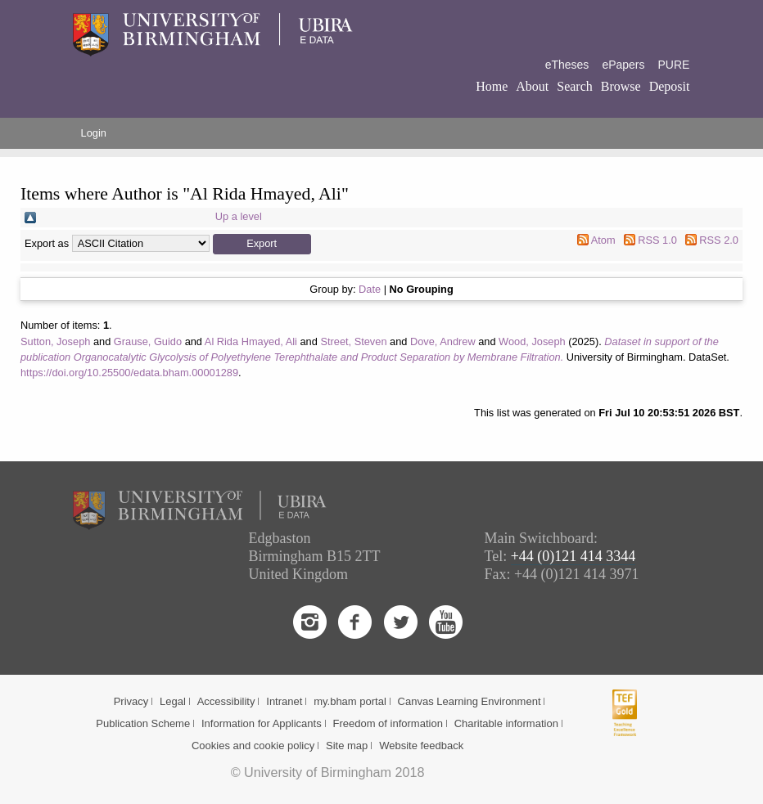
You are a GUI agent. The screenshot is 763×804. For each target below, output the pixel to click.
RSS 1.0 (657, 240)
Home (492, 86)
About (532, 86)
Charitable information (506, 723)
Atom (603, 240)
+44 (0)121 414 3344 (573, 556)
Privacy (131, 701)
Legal (173, 701)
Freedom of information (387, 723)
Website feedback (421, 745)
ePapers (623, 64)
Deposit (669, 86)
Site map (347, 745)
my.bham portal (350, 701)
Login (93, 133)
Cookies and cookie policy (253, 745)
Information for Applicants (261, 723)
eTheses (567, 64)
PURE (674, 64)
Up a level (238, 216)
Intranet (284, 701)
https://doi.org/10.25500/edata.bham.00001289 (129, 372)
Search (575, 86)
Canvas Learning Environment (469, 701)
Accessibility (226, 701)
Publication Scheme (143, 723)
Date (370, 289)
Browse (621, 86)
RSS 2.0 (718, 240)
